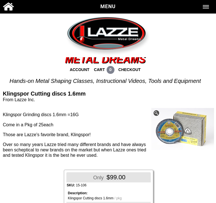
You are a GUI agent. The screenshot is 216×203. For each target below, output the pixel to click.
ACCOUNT (79, 69)
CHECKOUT (129, 69)
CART (99, 69)
